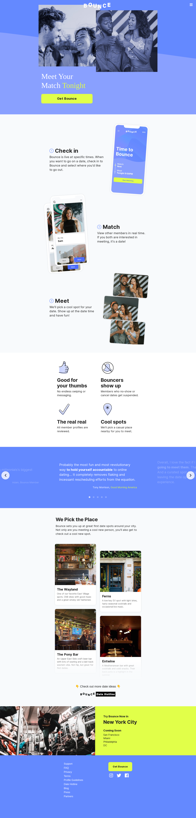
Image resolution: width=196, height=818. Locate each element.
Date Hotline (70, 784)
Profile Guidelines (73, 780)
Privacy (68, 772)
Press (67, 792)
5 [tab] (106, 497)
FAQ (66, 768)
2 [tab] (94, 497)
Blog (66, 788)
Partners (68, 796)
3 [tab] (98, 497)
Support (68, 763)
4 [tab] (102, 497)
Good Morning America (124, 487)
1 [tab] (89, 497)
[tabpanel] (98, 475)
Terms (67, 776)
